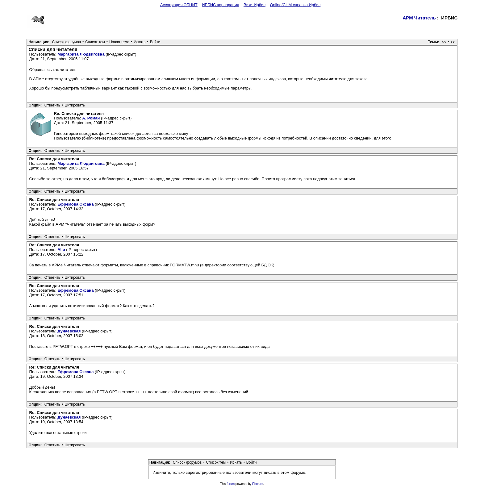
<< (444, 42)
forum (231, 484)
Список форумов (66, 42)
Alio (61, 249)
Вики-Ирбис (254, 4)
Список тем (95, 42)
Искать (139, 42)
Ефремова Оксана (75, 204)
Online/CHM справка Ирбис (295, 4)
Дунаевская (69, 331)
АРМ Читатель (419, 17)
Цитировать (75, 105)
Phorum (257, 484)
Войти (155, 42)
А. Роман (91, 118)
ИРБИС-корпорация (220, 4)
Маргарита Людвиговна (81, 54)
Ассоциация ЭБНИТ (179, 4)
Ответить (52, 105)
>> (452, 42)
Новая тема (119, 42)
